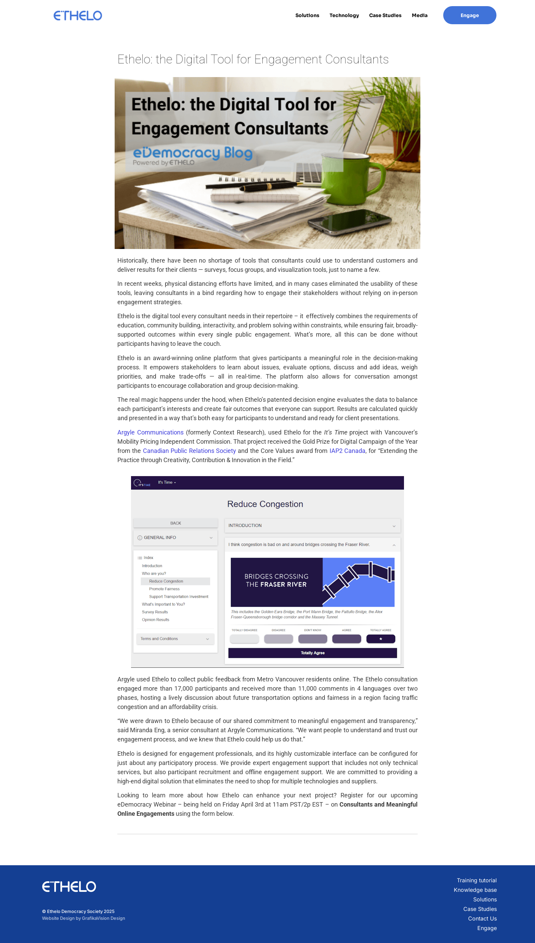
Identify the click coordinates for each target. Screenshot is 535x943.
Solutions (307, 15)
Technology (344, 15)
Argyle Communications (150, 432)
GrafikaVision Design (103, 918)
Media (420, 15)
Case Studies (385, 15)
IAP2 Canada (346, 450)
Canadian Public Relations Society (189, 450)
